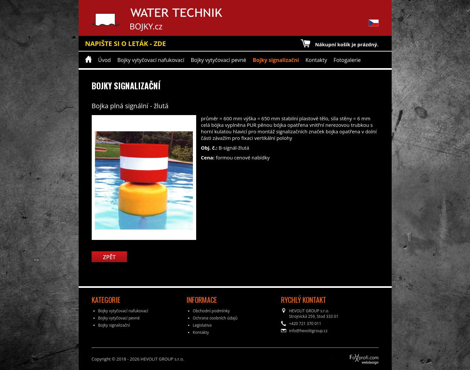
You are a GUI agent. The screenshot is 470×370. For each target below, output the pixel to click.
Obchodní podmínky (211, 311)
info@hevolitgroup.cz (308, 330)
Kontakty (316, 60)
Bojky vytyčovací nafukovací (151, 60)
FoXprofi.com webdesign (346, 357)
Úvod (104, 60)
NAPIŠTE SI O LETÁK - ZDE (125, 43)
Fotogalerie (347, 60)
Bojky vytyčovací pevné (218, 60)
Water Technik (115, 20)
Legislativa (202, 325)
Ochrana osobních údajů (215, 318)
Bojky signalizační (276, 60)
